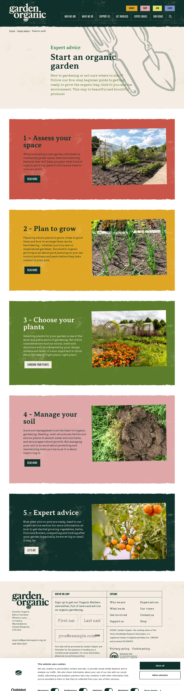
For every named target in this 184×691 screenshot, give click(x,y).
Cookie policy (141, 648)
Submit (97, 635)
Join (157, 8)
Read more (32, 179)
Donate (132, 8)
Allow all (160, 660)
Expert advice (140, 16)
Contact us (147, 615)
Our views (158, 16)
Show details (151, 685)
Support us (104, 16)
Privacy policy (120, 648)
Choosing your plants (38, 365)
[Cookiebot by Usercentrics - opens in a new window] (18, 685)
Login (170, 8)
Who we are (70, 16)
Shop (145, 8)
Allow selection (160, 670)
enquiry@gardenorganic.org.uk (29, 639)
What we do (87, 16)
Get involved (122, 16)
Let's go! (31, 550)
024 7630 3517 (19, 643)
